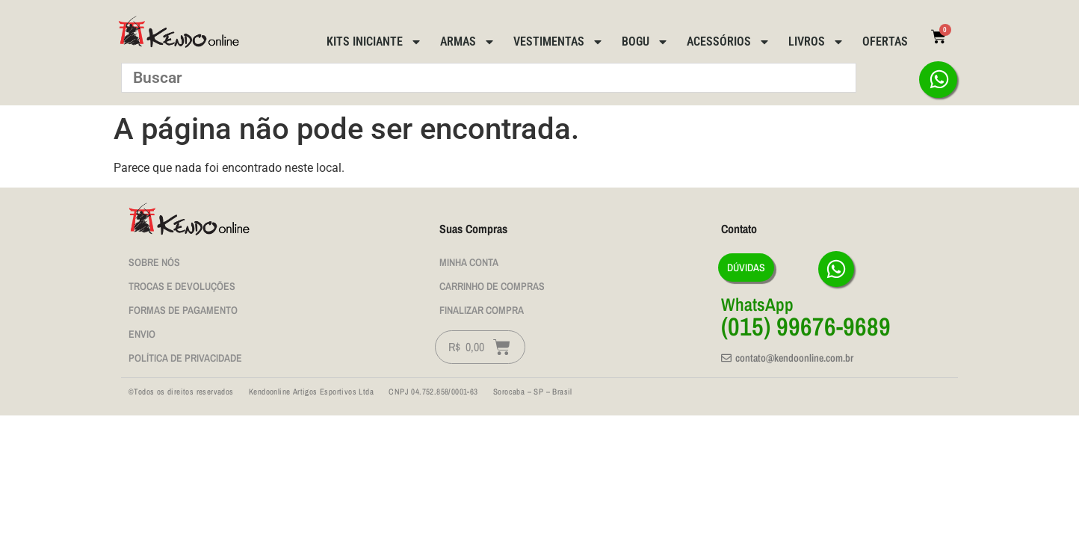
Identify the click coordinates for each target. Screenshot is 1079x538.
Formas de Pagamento (183, 310)
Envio (142, 334)
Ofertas (885, 41)
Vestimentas (558, 41)
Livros (816, 41)
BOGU (645, 41)
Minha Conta (468, 262)
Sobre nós (154, 262)
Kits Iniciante (374, 41)
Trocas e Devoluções (182, 286)
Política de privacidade (185, 358)
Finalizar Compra (481, 310)
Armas (467, 41)
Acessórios (728, 41)
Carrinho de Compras (492, 286)
